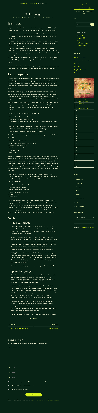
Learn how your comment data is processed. (45, 400)
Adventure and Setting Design (83, 61)
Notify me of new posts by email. (19, 390)
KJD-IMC (25, 3)
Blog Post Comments (80, 70)
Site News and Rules (80, 58)
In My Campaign (84, 6)
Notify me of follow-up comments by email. (22, 386)
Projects (76, 64)
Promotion (77, 67)
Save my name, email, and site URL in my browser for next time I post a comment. (31, 382)
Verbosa (83, 227)
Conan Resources (82, 106)
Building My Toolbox (83, 101)
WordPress (90, 227)
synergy (34, 318)
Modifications (33, 3)
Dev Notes (77, 73)
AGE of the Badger (82, 99)
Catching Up (81, 103)
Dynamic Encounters (83, 108)
